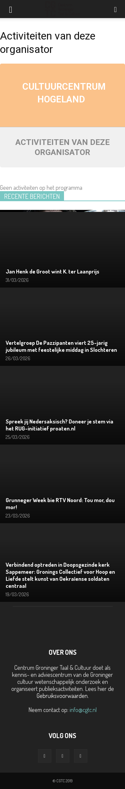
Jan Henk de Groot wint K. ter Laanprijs (52, 271)
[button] (115, 9)
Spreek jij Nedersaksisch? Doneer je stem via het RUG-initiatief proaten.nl (59, 425)
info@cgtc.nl (83, 709)
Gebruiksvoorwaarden (62, 695)
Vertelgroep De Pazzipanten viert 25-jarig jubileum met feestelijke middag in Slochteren (61, 346)
